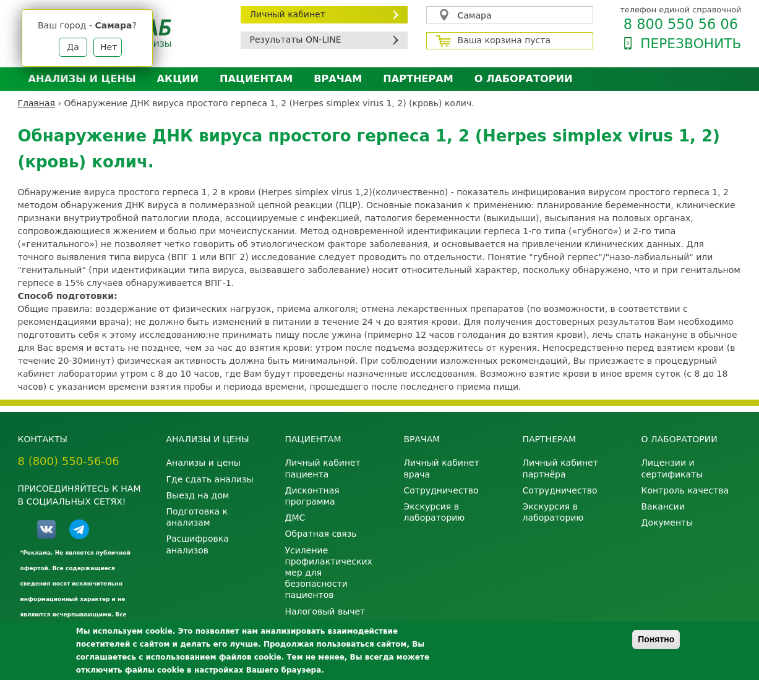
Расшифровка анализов (197, 544)
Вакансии (663, 506)
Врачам (338, 79)
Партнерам (418, 79)
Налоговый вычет (325, 611)
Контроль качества (685, 490)
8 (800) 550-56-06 (68, 461)
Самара (475, 15)
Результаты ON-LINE (295, 39)
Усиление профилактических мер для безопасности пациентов (328, 572)
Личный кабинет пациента (323, 468)
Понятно (656, 639)
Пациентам (256, 79)
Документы (667, 522)
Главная (36, 103)
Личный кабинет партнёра (560, 468)
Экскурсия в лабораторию (434, 512)
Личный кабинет (287, 14)
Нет (108, 47)
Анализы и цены (82, 79)
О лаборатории (523, 79)
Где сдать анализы (210, 479)
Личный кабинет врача (441, 468)
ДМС (295, 518)
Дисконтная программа (312, 495)
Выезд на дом (197, 495)
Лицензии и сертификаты (672, 468)
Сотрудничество (441, 490)
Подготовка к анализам (197, 516)
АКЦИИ (178, 79)
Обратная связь (321, 534)
